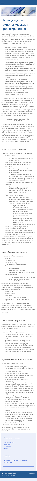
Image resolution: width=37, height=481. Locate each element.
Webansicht (32, 473)
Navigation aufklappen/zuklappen (18, 2)
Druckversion (6, 473)
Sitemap (14, 473)
